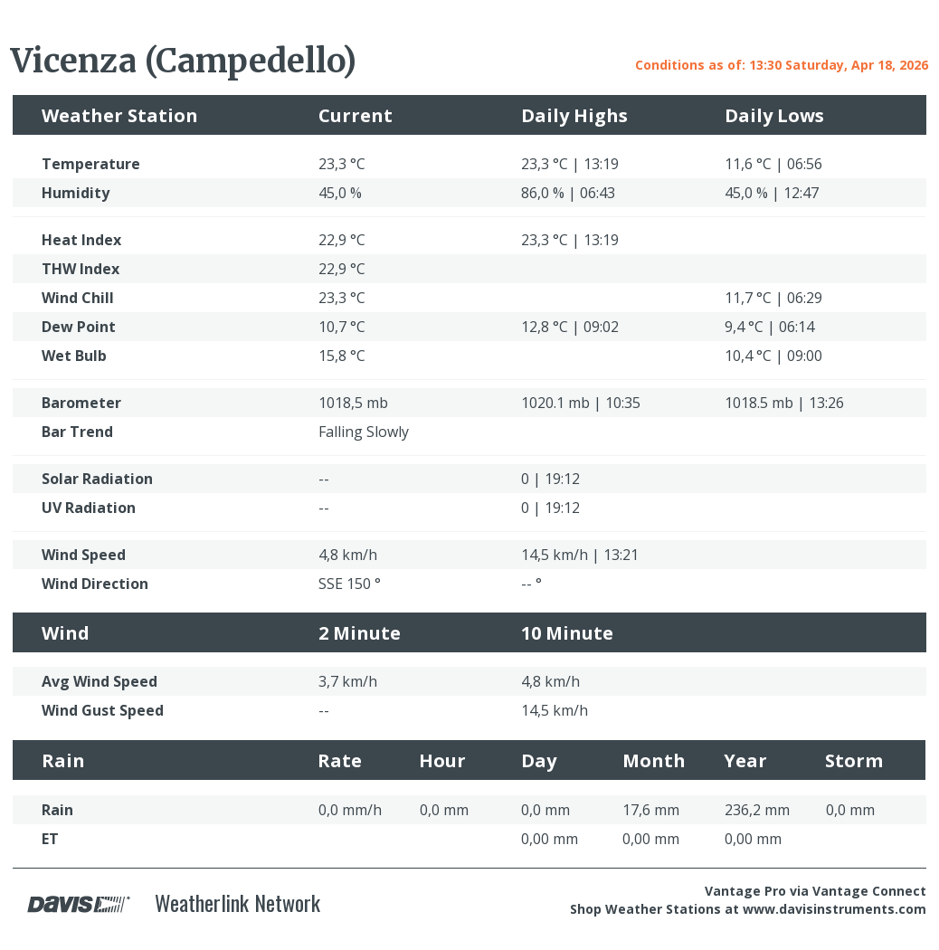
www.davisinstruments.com (834, 908)
